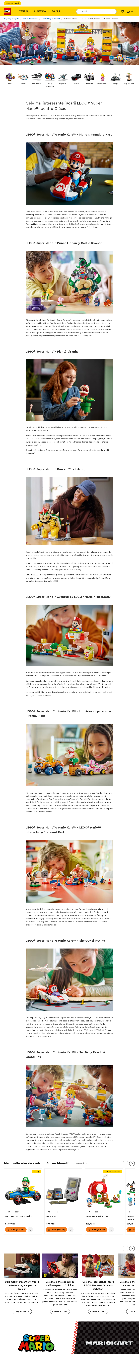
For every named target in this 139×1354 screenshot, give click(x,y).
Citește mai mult (22, 1311)
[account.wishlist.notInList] (30, 1229)
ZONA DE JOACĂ (12, 3)
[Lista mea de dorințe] (122, 11)
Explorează (79, 1163)
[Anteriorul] (125, 1163)
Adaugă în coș (17, 1230)
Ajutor (56, 11)
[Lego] (7, 11)
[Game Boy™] (63, 1191)
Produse (23, 11)
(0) (130, 11)
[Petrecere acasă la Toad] (104, 1191)
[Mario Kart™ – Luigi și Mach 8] (23, 1191)
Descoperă (40, 11)
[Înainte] (132, 1163)
